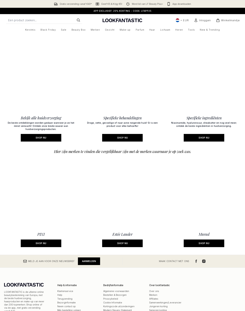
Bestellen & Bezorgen (115, 239)
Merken (153, 239)
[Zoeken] (78, 20)
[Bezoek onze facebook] (196, 205)
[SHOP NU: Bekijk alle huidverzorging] (41, 144)
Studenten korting (158, 265)
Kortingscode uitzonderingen (118, 250)
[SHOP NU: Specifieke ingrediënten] (204, 144)
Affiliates (153, 242)
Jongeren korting (158, 250)
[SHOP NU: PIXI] (41, 182)
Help (59, 239)
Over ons (154, 235)
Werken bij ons (157, 261)
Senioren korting (158, 254)
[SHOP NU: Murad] (204, 182)
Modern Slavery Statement (117, 254)
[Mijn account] (202, 20)
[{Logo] (122, 20)
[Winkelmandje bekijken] (228, 20)
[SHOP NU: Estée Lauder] (122, 182)
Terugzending (64, 242)
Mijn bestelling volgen (69, 254)
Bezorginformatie (66, 246)
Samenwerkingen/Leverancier (165, 246)
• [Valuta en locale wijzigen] (182, 20)
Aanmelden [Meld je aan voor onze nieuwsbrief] (89, 205)
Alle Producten (157, 258)
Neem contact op (66, 250)
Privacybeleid (110, 242)
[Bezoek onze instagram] (204, 205)
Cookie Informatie (112, 246)
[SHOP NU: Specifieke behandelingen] (122, 144)
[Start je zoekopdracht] (44, 20)
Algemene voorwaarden (116, 235)
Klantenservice (65, 235)
